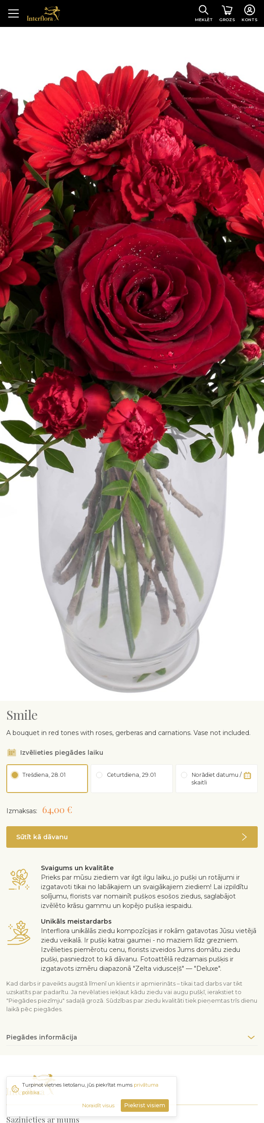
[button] (132, 824)
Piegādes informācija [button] (41, 1024)
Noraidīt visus (98, 1105)
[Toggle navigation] (13, 13)
